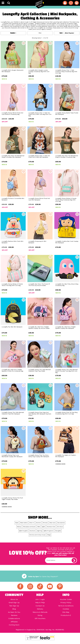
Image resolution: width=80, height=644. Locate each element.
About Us (14, 599)
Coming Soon (14, 625)
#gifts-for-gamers (48, 531)
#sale (16, 522)
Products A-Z (66, 615)
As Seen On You (14, 612)
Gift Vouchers (40, 618)
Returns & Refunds (40, 612)
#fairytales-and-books (29, 526)
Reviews (14, 615)
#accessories (61, 522)
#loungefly (58, 531)
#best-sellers (23, 522)
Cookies (66, 609)
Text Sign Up (14, 606)
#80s (38, 526)
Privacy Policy (66, 602)
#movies (45, 522)
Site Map (65, 612)
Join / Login (40, 599)
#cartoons (32, 531)
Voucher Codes (66, 599)
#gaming (39, 531)
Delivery (40, 609)
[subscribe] (74, 560)
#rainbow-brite (51, 526)
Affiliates (14, 621)
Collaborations (14, 618)
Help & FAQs (40, 602)
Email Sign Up (14, 602)
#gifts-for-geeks (23, 531)
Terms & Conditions (65, 606)
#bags (49, 535)
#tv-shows (60, 526)
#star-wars (52, 522)
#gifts (43, 526)
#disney (19, 526)
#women (38, 522)
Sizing (40, 615)
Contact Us (40, 606)
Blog (14, 609)
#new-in (31, 522)
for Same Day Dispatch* (40, 576)
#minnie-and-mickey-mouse (37, 535)
